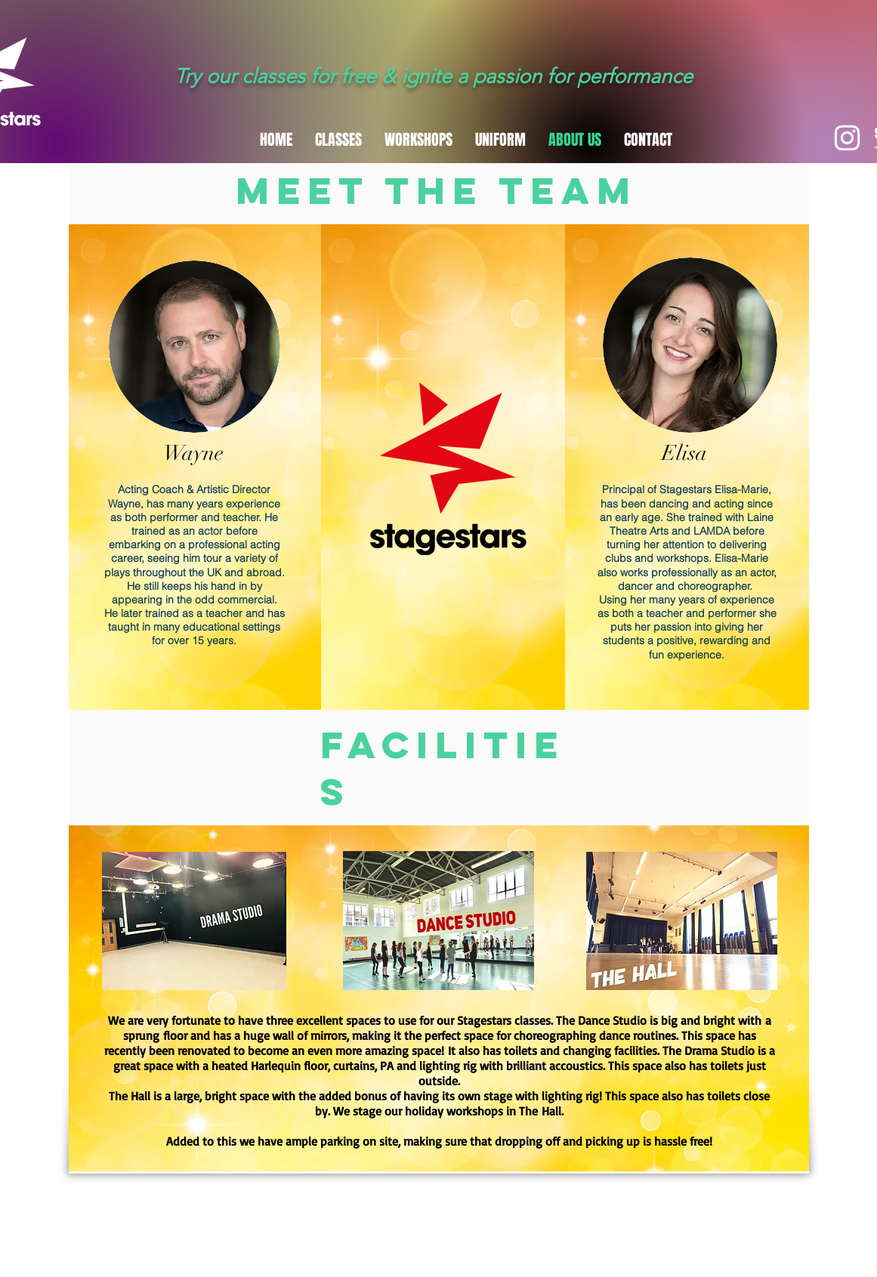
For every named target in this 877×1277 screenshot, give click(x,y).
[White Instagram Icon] (847, 138)
